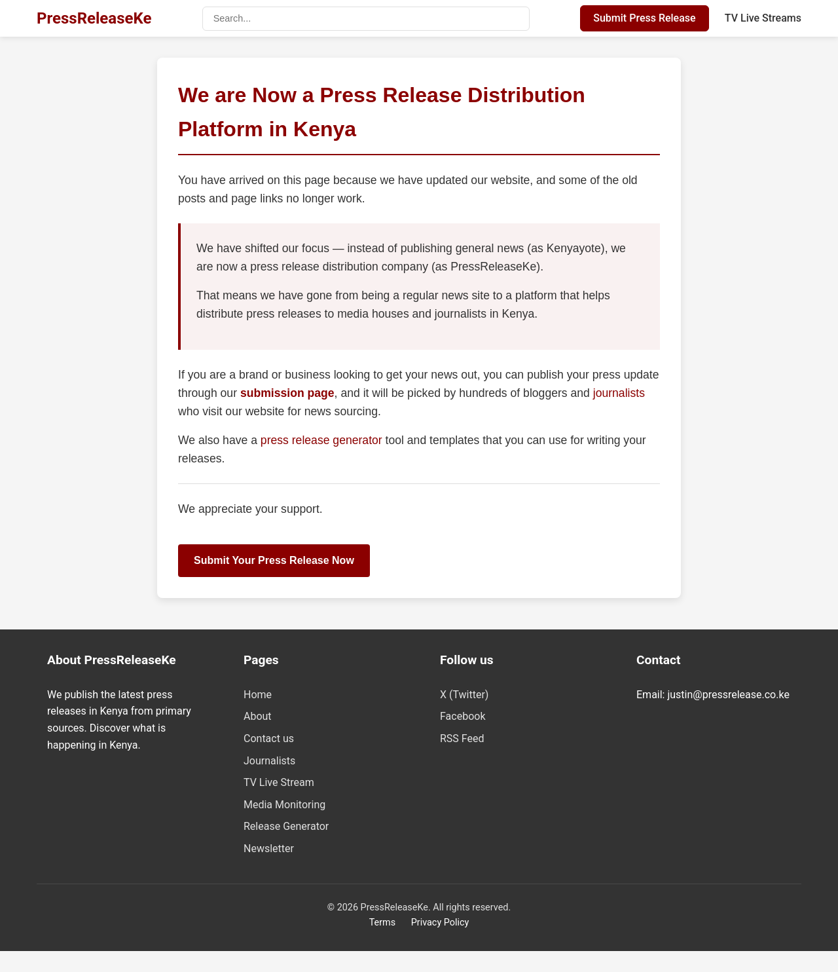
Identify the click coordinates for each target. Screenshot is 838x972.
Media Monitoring (284, 804)
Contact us (269, 738)
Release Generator (286, 826)
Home (258, 694)
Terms (382, 922)
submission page (287, 393)
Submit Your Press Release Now (274, 560)
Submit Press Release (644, 18)
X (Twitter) (464, 694)
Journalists (269, 761)
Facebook (462, 716)
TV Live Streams (763, 18)
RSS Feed (462, 738)
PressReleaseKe (94, 18)
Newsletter (269, 848)
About (258, 716)
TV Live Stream (279, 782)
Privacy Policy (440, 922)
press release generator (323, 440)
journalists (619, 393)
